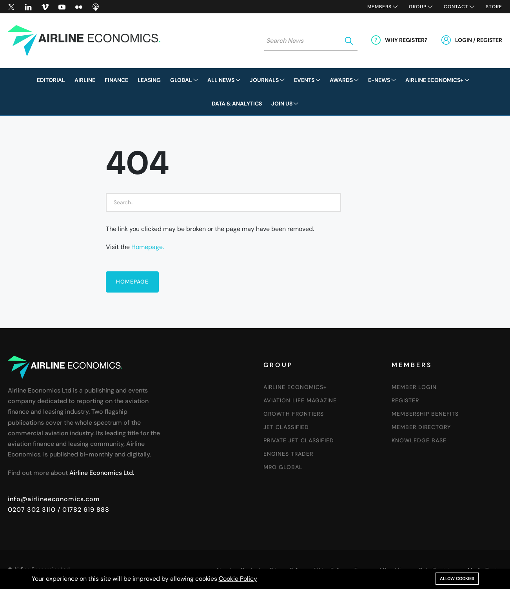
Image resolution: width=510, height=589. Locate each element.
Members (379, 7)
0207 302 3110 (32, 509)
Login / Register (478, 40)
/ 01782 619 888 (82, 509)
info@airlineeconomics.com (54, 499)
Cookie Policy (238, 578)
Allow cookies (457, 578)
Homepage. (147, 247)
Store (494, 7)
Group (418, 7)
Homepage (132, 281)
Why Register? (406, 40)
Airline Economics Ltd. (101, 473)
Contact (456, 7)
